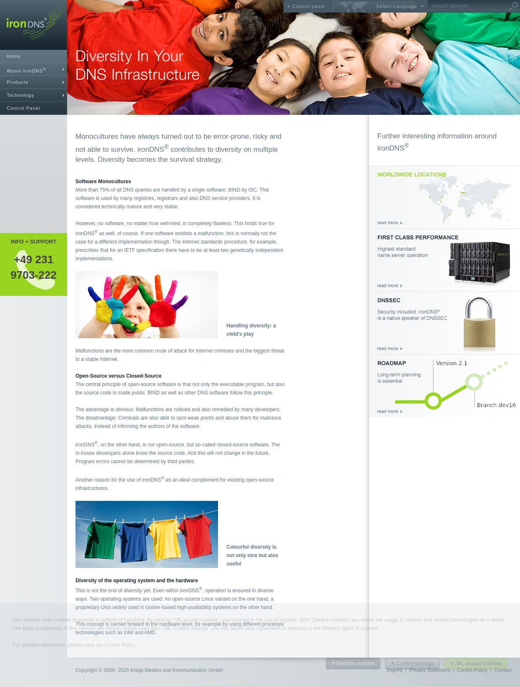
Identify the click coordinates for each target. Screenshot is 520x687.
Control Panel (23, 108)
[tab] (33, 69)
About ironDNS (26, 70)
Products (17, 82)
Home (14, 56)
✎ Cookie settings (412, 663)
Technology (20, 95)
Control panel (308, 6)
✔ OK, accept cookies (476, 663)
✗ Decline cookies (353, 663)
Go (513, 6)
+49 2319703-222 (33, 267)
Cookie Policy (119, 645)
